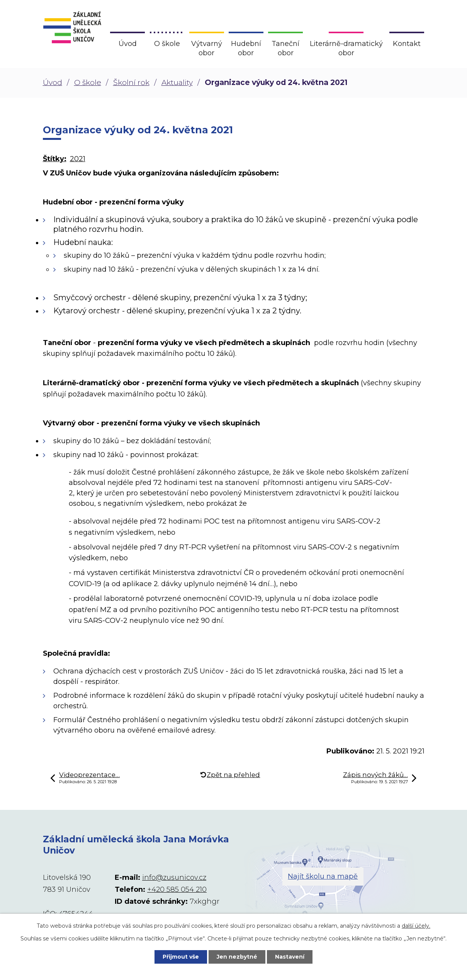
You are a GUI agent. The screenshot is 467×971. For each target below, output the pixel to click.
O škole (87, 82)
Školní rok (131, 82)
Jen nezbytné (237, 956)
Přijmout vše (181, 956)
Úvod (52, 82)
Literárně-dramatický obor (346, 48)
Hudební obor (246, 48)
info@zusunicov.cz (174, 877)
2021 (77, 159)
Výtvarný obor (206, 48)
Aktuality (177, 82)
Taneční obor (285, 48)
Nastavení (289, 956)
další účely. (416, 925)
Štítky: (54, 159)
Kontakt (407, 43)
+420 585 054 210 (177, 889)
